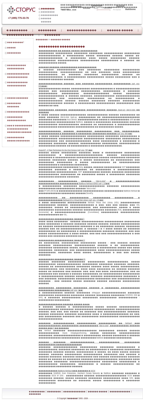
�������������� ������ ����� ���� (64, 304)
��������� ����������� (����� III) (62, 259)
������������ (20, 35)
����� (11, 48)
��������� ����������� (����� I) (61, 219)
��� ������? (15, 42)
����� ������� (17, 98)
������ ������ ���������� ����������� (67, 67)
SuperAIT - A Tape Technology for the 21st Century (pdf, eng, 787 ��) (65, 150)
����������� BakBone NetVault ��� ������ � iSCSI (67, 371)
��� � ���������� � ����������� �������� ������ (19, 129)
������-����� (120, 30)
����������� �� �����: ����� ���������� (68, 51)
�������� (47, 30)
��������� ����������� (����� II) (62, 240)
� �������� (16, 30)
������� (52, 35)
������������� (81, 30)
